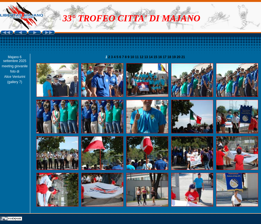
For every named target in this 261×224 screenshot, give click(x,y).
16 (160, 57)
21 (183, 57)
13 (146, 57)
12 (142, 57)
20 (179, 57)
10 (132, 57)
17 (165, 57)
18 (170, 57)
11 (137, 57)
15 (156, 57)
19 (174, 57)
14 (151, 57)
